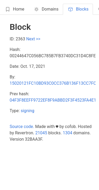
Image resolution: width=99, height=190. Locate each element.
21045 (41, 132)
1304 (67, 132)
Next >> (33, 38)
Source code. (22, 126)
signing (27, 110)
